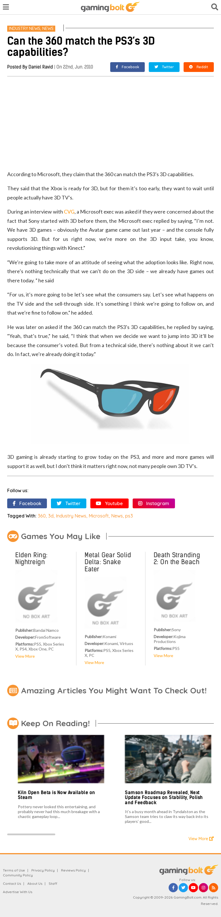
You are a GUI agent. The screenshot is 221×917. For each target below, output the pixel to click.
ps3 (129, 516)
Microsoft (99, 516)
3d (51, 516)
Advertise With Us (17, 892)
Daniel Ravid (40, 67)
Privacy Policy (43, 870)
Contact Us (12, 883)
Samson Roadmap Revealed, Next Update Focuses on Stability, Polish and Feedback (164, 797)
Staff (53, 883)
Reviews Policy (73, 870)
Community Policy (18, 875)
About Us (34, 883)
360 (42, 516)
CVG (69, 211)
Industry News (24, 28)
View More (25, 656)
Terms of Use (14, 870)
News (48, 28)
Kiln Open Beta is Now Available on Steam (56, 795)
